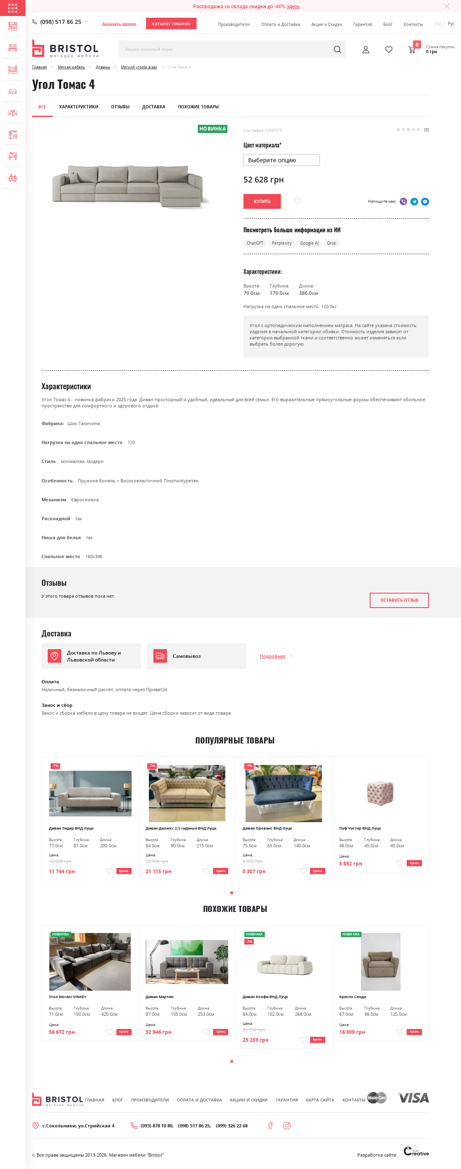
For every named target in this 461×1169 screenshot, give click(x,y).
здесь (293, 6)
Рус (451, 23)
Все (42, 107)
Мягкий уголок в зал (139, 67)
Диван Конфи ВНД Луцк (265, 998)
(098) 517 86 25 (60, 22)
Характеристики (78, 107)
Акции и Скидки (326, 24)
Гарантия (362, 24)
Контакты (413, 24)
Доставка (153, 107)
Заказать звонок (119, 23)
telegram (414, 202)
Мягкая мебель (71, 67)
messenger (425, 202)
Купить (120, 870)
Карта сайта (320, 1101)
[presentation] (411, 894)
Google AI (316, 244)
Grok (341, 244)
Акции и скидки (249, 1101)
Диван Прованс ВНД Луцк (267, 829)
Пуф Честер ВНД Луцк (360, 829)
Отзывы (120, 107)
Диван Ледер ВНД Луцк (71, 829)
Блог (387, 24)
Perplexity (286, 244)
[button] (231, 894)
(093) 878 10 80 (156, 1127)
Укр (437, 23)
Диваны (103, 67)
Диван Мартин (160, 998)
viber (404, 202)
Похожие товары (198, 107)
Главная (39, 67)
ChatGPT (256, 244)
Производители (234, 24)
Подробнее (272, 657)
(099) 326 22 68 (232, 1127)
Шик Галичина (83, 424)
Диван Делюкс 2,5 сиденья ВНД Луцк (181, 829)
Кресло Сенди (352, 998)
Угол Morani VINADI (67, 998)
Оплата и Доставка (280, 24)
